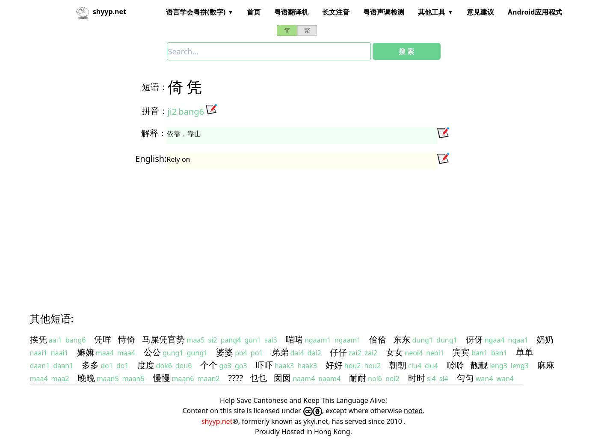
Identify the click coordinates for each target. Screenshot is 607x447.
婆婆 (224, 352)
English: (150, 158)
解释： (154, 133)
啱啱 (294, 339)
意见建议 (480, 12)
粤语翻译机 (291, 12)
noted (413, 410)
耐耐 (357, 378)
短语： (155, 86)
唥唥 (455, 365)
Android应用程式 (535, 12)
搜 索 (406, 51)
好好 (334, 365)
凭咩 (102, 339)
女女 (394, 352)
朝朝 (397, 365)
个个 (208, 365)
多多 (90, 365)
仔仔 (338, 352)
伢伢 (474, 339)
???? (235, 378)
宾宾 (461, 352)
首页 (254, 12)
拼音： (155, 110)
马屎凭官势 (163, 339)
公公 (152, 352)
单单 (524, 352)
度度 (145, 365)
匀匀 (465, 378)
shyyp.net (217, 421)
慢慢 (161, 378)
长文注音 (335, 12)
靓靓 (479, 365)
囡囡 (282, 378)
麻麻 (545, 365)
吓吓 (264, 365)
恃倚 (126, 339)
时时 (416, 378)
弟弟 (280, 352)
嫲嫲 (85, 352)
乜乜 (258, 378)
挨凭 (38, 339)
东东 (401, 339)
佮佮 (377, 339)
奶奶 (545, 339)
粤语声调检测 (383, 12)
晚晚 (86, 378)
